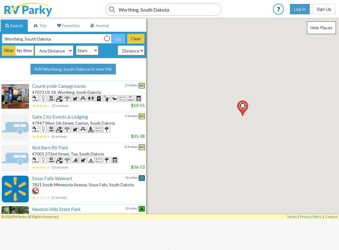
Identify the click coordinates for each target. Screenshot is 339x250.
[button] (242, 108)
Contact (331, 217)
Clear (136, 38)
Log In (300, 9)
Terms (292, 217)
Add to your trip (73, 69)
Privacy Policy (311, 217)
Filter (9, 50)
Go (118, 38)
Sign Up (324, 9)
